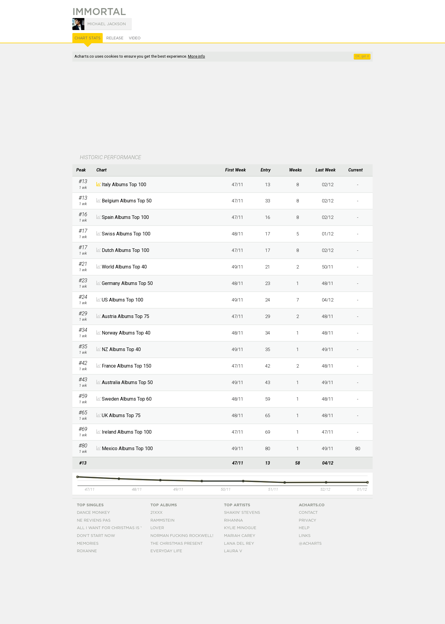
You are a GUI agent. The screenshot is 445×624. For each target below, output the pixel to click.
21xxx (156, 576)
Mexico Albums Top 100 (127, 448)
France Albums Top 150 (126, 366)
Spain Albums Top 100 (125, 217)
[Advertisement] (222, 108)
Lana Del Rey (239, 607)
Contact (308, 576)
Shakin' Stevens (242, 576)
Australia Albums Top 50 (127, 382)
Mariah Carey (239, 599)
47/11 (237, 184)
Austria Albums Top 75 (125, 316)
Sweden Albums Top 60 (127, 399)
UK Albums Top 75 (121, 415)
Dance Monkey (93, 576)
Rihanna (233, 584)
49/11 (237, 267)
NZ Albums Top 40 (121, 349)
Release (114, 38)
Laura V (233, 614)
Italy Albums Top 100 (124, 184)
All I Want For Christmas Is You (113, 591)
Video (135, 38)
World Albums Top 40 (124, 267)
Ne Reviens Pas (93, 584)
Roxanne (87, 614)
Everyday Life (166, 614)
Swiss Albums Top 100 (126, 234)
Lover (157, 591)
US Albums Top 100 (122, 300)
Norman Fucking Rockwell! (181, 599)
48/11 (237, 234)
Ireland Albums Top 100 (127, 432)
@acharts (310, 607)
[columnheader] (82, 170)
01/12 (327, 234)
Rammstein (162, 584)
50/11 (327, 267)
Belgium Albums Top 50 (127, 201)
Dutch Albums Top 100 (125, 250)
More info (196, 56)
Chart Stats (87, 38)
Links (304, 599)
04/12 (327, 300)
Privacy (307, 584)
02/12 (327, 184)
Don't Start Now (96, 599)
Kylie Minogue (240, 591)
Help (304, 591)
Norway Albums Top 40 (126, 333)
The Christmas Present (176, 607)
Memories (87, 607)
